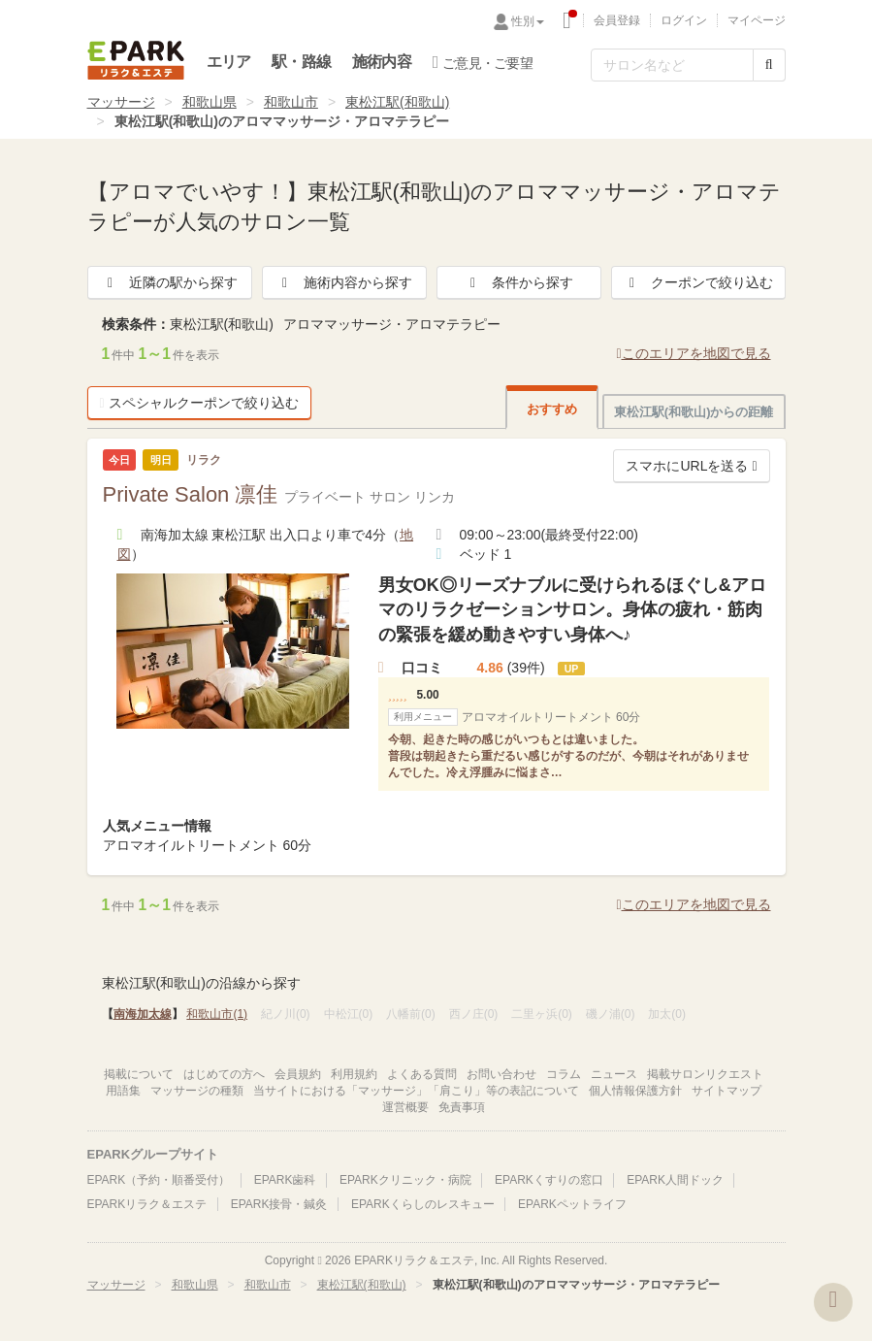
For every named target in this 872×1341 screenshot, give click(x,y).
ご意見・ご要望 (483, 62)
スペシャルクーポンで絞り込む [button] (199, 402)
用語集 (123, 1090)
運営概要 (405, 1107)
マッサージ (121, 102)
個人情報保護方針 (635, 1090)
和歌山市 (291, 102)
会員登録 (617, 20)
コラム (563, 1074)
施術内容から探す (344, 282)
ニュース (614, 1074)
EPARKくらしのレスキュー (423, 1204)
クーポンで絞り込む (698, 282)
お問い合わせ (501, 1074)
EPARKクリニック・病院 (405, 1180)
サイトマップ (726, 1090)
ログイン (684, 20)
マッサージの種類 (196, 1090)
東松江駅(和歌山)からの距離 (694, 412)
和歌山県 (209, 102)
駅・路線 (301, 61)
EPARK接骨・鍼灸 (279, 1204)
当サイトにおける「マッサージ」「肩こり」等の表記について (416, 1090)
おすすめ (552, 409)
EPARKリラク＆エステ (135, 60)
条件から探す (519, 282)
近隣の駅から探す (170, 282)
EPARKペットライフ (572, 1204)
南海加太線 (142, 1014)
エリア (229, 61)
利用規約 (354, 1074)
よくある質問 (422, 1074)
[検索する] (769, 65)
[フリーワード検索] (672, 65)
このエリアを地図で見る (693, 353)
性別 (527, 21)
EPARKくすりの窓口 (549, 1180)
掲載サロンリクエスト (705, 1074)
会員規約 (298, 1074)
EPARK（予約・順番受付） (159, 1180)
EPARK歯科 (285, 1180)
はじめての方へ (224, 1074)
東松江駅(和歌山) (397, 102)
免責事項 (461, 1107)
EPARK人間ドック (675, 1180)
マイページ (756, 20)
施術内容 (381, 61)
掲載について (139, 1074)
